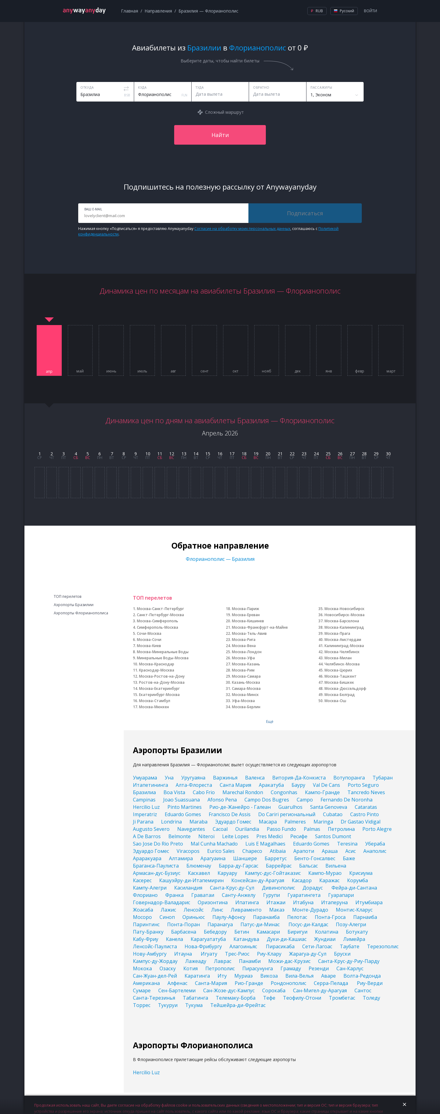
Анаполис (374, 851)
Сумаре (142, 990)
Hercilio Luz (146, 807)
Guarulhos (290, 807)
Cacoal (220, 829)
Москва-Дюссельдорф (345, 688)
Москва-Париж (245, 608)
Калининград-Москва (344, 645)
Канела (174, 939)
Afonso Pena (222, 799)
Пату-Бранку (148, 931)
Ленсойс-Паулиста (155, 946)
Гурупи (271, 895)
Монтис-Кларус (354, 909)
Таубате (349, 946)
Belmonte (179, 836)
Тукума (194, 1005)
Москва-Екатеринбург (159, 688)
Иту (222, 975)
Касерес (142, 880)
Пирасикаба (280, 946)
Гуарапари (341, 895)
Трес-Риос (237, 953)
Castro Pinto (364, 814)
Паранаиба (266, 917)
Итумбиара (369, 902)
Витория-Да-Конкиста (299, 777)
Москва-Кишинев (248, 621)
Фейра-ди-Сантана (354, 887)
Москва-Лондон (247, 651)
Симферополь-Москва (157, 627)
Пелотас (297, 917)
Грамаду (290, 968)
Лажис (168, 909)
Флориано (145, 895)
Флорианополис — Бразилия (220, 559)
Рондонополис (288, 983)
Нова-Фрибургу (203, 946)
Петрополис (220, 968)
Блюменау (198, 865)
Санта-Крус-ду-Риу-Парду (349, 961)
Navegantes (191, 829)
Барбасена (183, 931)
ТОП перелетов (67, 596)
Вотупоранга (349, 777)
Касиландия (188, 887)
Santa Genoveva (328, 807)
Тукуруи (168, 1005)
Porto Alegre (377, 829)
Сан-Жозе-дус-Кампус (229, 990)
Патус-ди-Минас (260, 924)
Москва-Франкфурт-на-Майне (260, 627)
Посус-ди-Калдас (308, 924)
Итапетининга (150, 785)
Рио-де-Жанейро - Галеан (240, 807)
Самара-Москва (246, 688)
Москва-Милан (338, 658)
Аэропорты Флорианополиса (81, 613)
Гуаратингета (304, 895)
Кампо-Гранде (322, 792)
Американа (146, 983)
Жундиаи (325, 939)
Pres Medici (269, 836)
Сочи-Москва (149, 633)
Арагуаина (213, 858)
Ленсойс (194, 909)
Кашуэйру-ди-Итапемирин (191, 880)
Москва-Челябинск (342, 651)
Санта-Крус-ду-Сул (232, 887)
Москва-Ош (335, 700)
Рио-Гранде (249, 983)
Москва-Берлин (246, 706)
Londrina (171, 821)
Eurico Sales (221, 851)
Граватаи (202, 895)
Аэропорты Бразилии (74, 605)
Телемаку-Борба (235, 997)
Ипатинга (247, 902)
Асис (350, 851)
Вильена (336, 865)
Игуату (209, 953)
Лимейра (354, 939)
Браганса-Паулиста (156, 865)
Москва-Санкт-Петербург (160, 608)
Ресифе (298, 836)
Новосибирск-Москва (344, 614)
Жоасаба (143, 909)
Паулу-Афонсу (228, 917)
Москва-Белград (339, 694)
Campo (305, 799)
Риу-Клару (269, 953)
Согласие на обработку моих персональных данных (242, 228)
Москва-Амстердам (342, 639)
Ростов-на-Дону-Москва (162, 682)
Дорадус (313, 887)
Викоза (269, 975)
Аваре (328, 975)
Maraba (198, 821)
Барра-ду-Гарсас (238, 865)
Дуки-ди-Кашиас (286, 939)
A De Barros (147, 836)
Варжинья (225, 777)
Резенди (319, 968)
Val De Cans (326, 785)
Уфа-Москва (243, 700)
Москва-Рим (243, 670)
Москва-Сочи (149, 639)
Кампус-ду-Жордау (155, 961)
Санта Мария (235, 785)
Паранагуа (220, 924)
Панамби (250, 961)
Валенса (255, 777)
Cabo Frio (204, 792)
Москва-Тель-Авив (249, 633)
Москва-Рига (243, 639)
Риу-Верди (370, 983)
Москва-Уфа (243, 658)
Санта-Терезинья (154, 997)
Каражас (329, 880)
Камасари (268, 931)
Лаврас (222, 961)
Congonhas (284, 792)
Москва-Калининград (344, 627)
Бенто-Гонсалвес (314, 858)
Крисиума (360, 873)
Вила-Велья (299, 975)
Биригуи (297, 931)
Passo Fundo (281, 829)
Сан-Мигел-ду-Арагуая (320, 990)
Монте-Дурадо (310, 909)
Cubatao (333, 814)
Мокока (142, 968)
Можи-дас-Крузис (289, 961)
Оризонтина (213, 902)
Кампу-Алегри (150, 887)
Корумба (357, 880)
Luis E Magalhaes (265, 843)
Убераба (375, 843)
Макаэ (276, 909)
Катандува (246, 939)
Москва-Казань (246, 664)
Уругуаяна (193, 777)
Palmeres (295, 821)
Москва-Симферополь (157, 621)
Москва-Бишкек (339, 682)
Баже (349, 858)
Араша (330, 851)
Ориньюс (193, 917)
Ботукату (357, 931)
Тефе (269, 997)
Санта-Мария (211, 983)
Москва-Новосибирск (344, 608)
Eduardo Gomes (183, 814)
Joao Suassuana (181, 799)
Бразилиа (144, 792)
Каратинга (197, 975)
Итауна (183, 953)
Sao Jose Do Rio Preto (158, 843)
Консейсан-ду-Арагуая (257, 880)
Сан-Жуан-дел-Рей (155, 975)
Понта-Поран (183, 924)
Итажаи (275, 902)
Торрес (141, 1005)
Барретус (276, 858)
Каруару (227, 873)
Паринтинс (146, 924)
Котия (190, 968)
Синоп (167, 917)
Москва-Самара (246, 676)
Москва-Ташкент (340, 676)
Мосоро (142, 917)
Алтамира (181, 858)
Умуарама (145, 777)
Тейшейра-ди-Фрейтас (238, 1005)
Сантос (362, 990)
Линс (217, 909)
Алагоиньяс (243, 946)
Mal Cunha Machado (214, 843)
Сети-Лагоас (317, 946)
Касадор (302, 880)
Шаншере (245, 858)
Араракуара (147, 858)
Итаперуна (334, 902)
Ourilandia (247, 829)
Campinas (144, 799)
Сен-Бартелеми (177, 990)
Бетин (241, 931)
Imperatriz (145, 814)
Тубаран (382, 777)
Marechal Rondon (242, 792)
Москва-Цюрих (338, 670)
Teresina (347, 843)
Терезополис (382, 946)
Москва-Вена (244, 645)
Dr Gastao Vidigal (360, 821)
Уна (169, 777)
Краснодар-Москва (156, 670)
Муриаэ (243, 975)
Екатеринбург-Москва (159, 694)
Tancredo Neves (366, 792)
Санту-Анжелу (238, 895)
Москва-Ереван (246, 614)
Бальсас (308, 865)
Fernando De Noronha (346, 799)
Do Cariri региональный (286, 814)
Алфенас (177, 983)
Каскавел (199, 873)
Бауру (298, 785)
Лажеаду (195, 961)
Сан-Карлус (349, 968)
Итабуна (303, 902)
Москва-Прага (337, 633)
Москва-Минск (245, 694)
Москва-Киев (149, 645)
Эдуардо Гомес (233, 821)
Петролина (341, 829)
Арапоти (303, 851)
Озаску (168, 968)
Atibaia (278, 851)
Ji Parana (143, 821)
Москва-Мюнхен (154, 706)
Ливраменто (246, 909)
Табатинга (195, 997)
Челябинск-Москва (342, 664)
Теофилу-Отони (302, 997)
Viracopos (188, 851)
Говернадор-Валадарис (161, 902)
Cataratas (366, 807)
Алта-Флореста (194, 785)
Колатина (326, 931)
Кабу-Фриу (145, 939)
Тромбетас (342, 997)
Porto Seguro (363, 785)
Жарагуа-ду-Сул (307, 953)
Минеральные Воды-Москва (163, 658)
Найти (220, 135)
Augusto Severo (151, 829)
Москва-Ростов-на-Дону (162, 676)
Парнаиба (365, 917)
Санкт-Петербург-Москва (160, 614)
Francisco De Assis (230, 814)
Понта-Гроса (330, 917)
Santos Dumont (333, 836)
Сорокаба (273, 990)
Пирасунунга (257, 968)
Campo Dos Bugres (266, 799)
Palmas (312, 829)
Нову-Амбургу (150, 953)
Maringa (323, 821)
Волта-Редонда (362, 975)
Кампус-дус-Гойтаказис (273, 873)
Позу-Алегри (351, 924)
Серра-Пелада (331, 983)
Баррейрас (279, 865)
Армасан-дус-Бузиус (156, 873)
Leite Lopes (235, 836)
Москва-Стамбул (154, 700)
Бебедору (215, 931)
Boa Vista (174, 792)
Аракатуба (271, 785)
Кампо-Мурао (325, 873)
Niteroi (206, 836)
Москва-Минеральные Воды (163, 651)
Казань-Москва (246, 682)
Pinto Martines (184, 807)
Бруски (343, 953)
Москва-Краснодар (156, 664)
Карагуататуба (208, 939)
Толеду (371, 997)
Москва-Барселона (341, 621)
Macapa (268, 821)
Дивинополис (278, 887)
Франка (174, 895)
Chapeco (252, 851)
